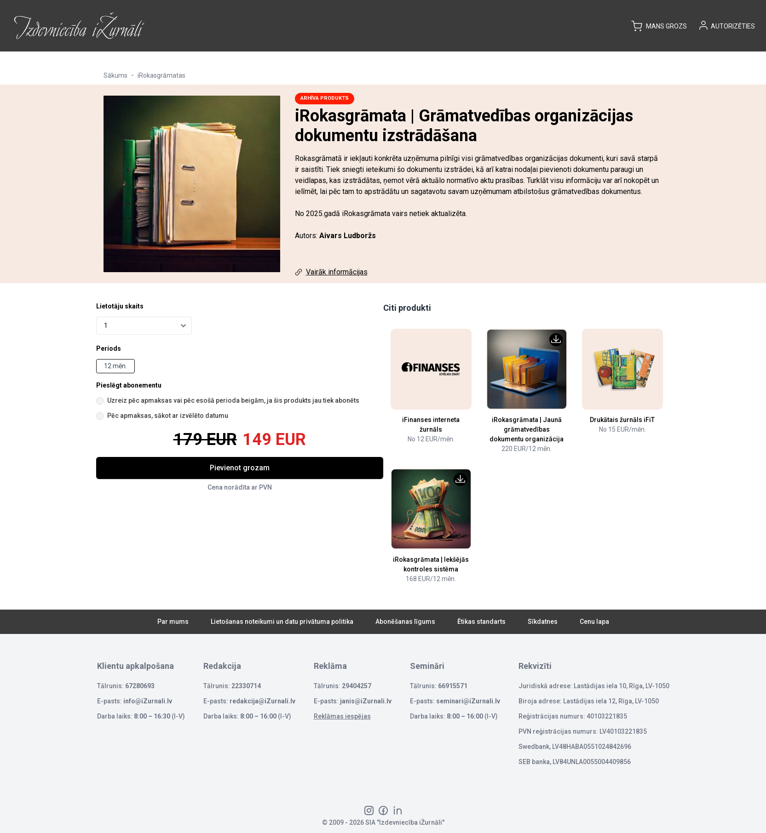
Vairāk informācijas (337, 272)
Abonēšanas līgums (405, 621)
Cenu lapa (594, 621)
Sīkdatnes (543, 621)
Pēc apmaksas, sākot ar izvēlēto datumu (167, 415)
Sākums (115, 75)
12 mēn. (115, 366)
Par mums (173, 621)
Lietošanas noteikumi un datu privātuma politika (282, 621)
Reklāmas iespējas (342, 716)
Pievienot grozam (240, 467)
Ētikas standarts (481, 621)
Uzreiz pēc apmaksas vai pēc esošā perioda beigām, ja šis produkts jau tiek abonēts (233, 400)
